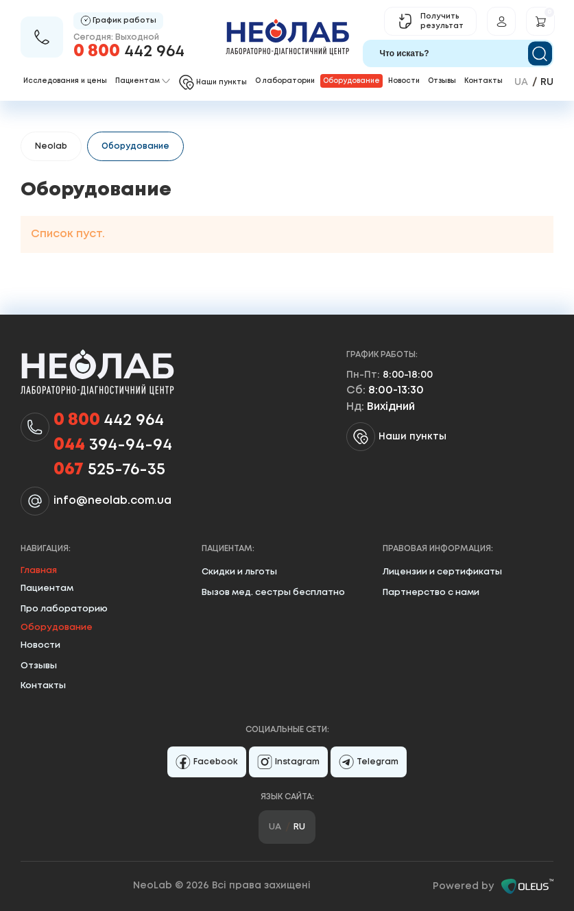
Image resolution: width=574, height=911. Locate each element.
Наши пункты (396, 436)
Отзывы (442, 81)
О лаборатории (285, 81)
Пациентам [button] (142, 81)
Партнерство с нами (431, 592)
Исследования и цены (65, 81)
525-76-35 (109, 470)
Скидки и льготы (239, 572)
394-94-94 (112, 445)
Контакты (483, 81)
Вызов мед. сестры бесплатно (273, 592)
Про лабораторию (64, 609)
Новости (404, 81)
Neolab (51, 146)
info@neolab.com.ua (112, 501)
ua (521, 82)
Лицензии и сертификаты (442, 572)
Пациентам (47, 588)
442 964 (128, 52)
